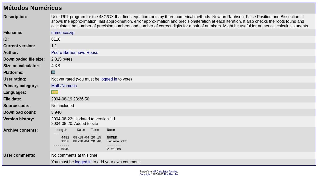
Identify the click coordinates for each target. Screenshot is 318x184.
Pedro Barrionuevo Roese (74, 52)
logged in (109, 79)
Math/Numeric (64, 86)
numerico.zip (63, 32)
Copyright (145, 179)
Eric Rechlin (171, 179)
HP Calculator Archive (165, 176)
